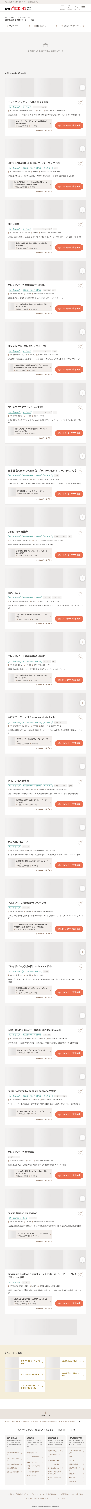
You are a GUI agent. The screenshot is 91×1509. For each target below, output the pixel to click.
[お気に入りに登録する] (80, 102)
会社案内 (11, 1494)
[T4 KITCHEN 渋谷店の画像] (45, 766)
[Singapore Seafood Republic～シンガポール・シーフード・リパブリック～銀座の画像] (45, 1259)
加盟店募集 (79, 1494)
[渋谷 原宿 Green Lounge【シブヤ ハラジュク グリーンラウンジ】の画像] (45, 456)
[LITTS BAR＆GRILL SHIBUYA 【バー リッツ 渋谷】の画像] (45, 148)
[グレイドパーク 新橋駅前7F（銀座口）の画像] (45, 270)
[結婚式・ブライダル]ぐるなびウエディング (18, 1421)
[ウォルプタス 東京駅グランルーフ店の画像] (45, 888)
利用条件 (26, 1494)
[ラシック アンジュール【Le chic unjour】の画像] (45, 87)
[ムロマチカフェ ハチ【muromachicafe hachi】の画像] (45, 703)
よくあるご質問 (60, 1498)
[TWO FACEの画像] (45, 578)
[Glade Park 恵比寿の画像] (45, 517)
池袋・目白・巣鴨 (70, 1421)
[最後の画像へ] (82, 87)
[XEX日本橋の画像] (45, 209)
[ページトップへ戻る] (45, 1414)
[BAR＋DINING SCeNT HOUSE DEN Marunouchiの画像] (45, 1015)
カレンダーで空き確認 (69, 125)
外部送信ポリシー (53, 1494)
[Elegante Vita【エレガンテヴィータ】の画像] (45, 331)
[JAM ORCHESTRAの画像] (45, 827)
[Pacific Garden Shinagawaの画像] (45, 1198)
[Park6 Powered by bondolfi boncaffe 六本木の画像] (45, 1076)
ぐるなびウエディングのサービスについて (39, 1498)
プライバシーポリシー (38, 1494)
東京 (60, 1421)
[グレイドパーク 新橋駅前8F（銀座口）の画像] (45, 642)
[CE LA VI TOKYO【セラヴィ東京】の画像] (45, 393)
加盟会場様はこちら (67, 1494)
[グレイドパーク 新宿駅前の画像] (45, 1137)
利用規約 (19, 1494)
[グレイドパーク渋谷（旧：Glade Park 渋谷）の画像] (45, 952)
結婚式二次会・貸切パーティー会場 (45, 1421)
